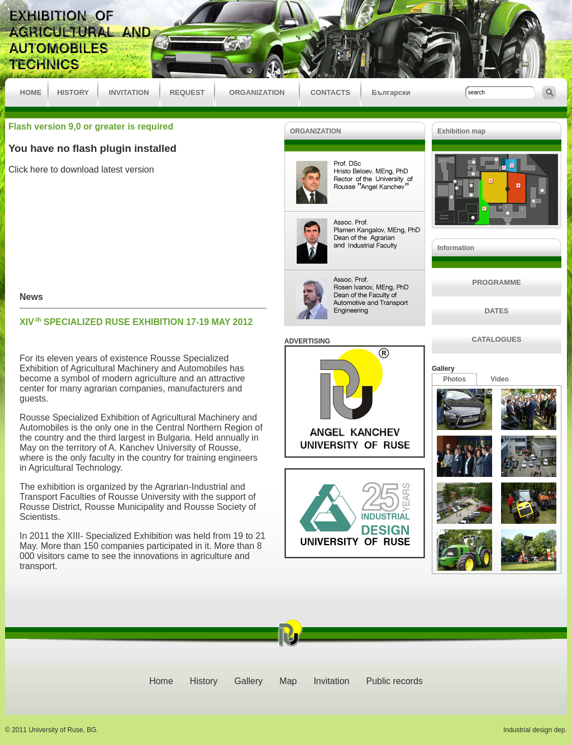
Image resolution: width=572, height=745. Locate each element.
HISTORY (73, 92)
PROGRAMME (496, 282)
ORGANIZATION (256, 92)
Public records (394, 681)
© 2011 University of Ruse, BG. (51, 730)
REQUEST (187, 92)
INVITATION (129, 92)
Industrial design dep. (535, 730)
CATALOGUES (496, 339)
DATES (496, 311)
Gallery (443, 368)
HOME (31, 92)
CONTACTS (330, 92)
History (204, 681)
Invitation (331, 681)
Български (390, 92)
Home (161, 681)
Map (288, 681)
